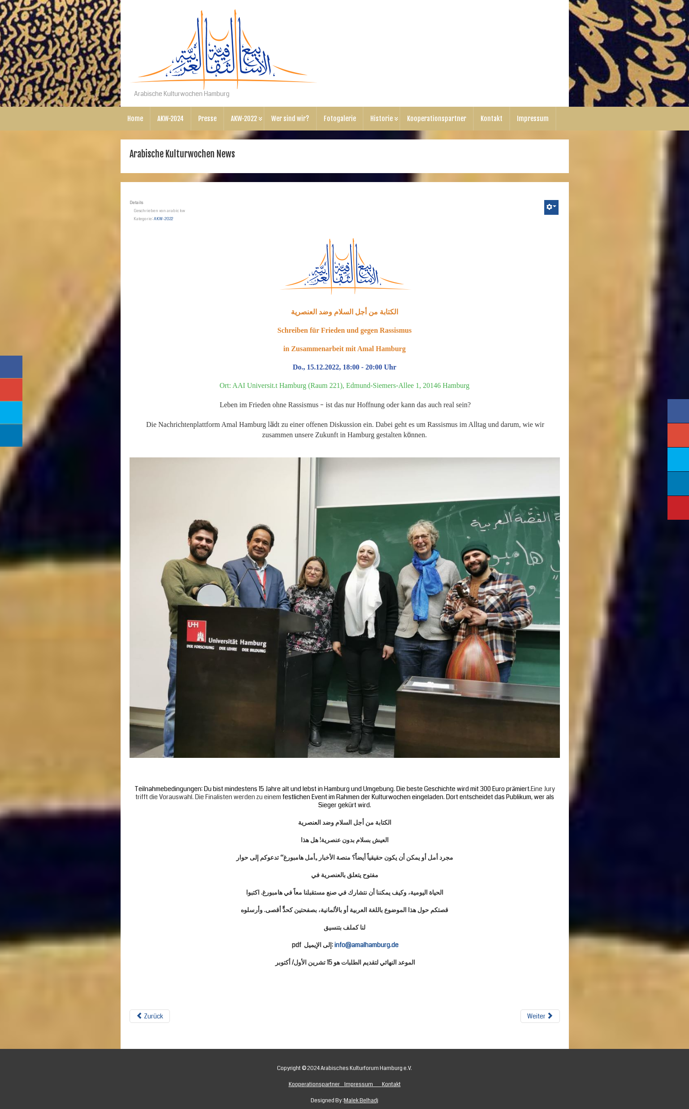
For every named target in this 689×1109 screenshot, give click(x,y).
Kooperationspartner (436, 118)
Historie (381, 118)
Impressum (533, 118)
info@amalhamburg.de (366, 944)
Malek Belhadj (361, 1101)
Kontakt (492, 118)
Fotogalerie (340, 118)
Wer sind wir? (290, 118)
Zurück (149, 1016)
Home (135, 118)
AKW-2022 (244, 118)
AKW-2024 (170, 118)
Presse (207, 118)
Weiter (540, 1016)
